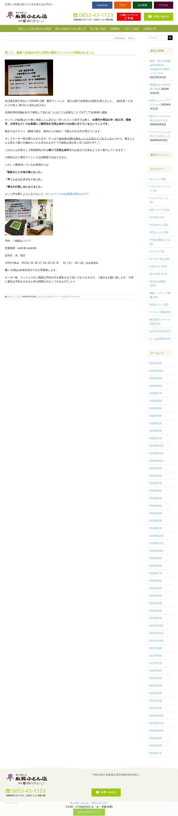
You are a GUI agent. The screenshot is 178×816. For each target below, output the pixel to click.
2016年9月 (156, 738)
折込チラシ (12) (159, 304)
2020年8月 (156, 386)
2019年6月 (156, 490)
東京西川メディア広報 (56, 297)
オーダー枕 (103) (159, 259)
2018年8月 (156, 565)
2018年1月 (156, 618)
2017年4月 (156, 685)
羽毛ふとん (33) (159, 232)
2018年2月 (156, 610)
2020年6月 (156, 400)
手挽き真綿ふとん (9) (160, 241)
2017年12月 (157, 625)
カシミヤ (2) (157, 251)
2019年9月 (156, 468)
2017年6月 (156, 670)
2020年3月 (156, 423)
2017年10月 (157, 640)
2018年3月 (156, 603)
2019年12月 (157, 445)
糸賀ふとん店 (13, 297)
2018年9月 (156, 558)
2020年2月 (156, 430)
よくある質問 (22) (160, 338)
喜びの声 (42, 297)
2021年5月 (156, 363)
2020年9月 (156, 378)
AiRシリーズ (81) (160, 210)
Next (130, 38)
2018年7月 (156, 573)
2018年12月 (157, 535)
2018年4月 (156, 595)
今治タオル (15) (159, 224)
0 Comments (73, 297)
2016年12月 (157, 715)
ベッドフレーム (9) (159, 200)
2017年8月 (156, 655)
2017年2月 (156, 700)
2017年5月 (156, 678)
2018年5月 (156, 588)
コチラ (27, 240)
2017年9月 (156, 648)
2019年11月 (157, 453)
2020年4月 (156, 415)
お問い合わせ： (82, 803)
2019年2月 (156, 520)
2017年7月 (156, 663)
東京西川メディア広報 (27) (160, 321)
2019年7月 (156, 483)
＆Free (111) (157, 217)
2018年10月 (157, 550)
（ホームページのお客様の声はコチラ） (66, 194)
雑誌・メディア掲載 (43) (160, 295)
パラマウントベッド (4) (160, 188)
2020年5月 (156, 408)
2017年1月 (156, 708)
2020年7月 (156, 393)
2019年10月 (157, 460)
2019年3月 (156, 513)
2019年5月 (156, 498)
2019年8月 (156, 475)
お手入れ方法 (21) (160, 331)
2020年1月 (156, 438)
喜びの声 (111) (158, 274)
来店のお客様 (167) (157, 283)
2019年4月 (156, 505)
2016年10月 (157, 730)
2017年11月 (157, 633)
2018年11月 (157, 543)
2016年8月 (156, 745)
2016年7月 (156, 753)
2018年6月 (156, 580)
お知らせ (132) (158, 266)
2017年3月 (156, 693)
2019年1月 (156, 528)
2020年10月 (157, 371)
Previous (120, 38)
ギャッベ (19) (157, 179)
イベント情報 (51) (160, 312)
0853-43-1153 (99, 803)
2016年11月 (157, 723)
